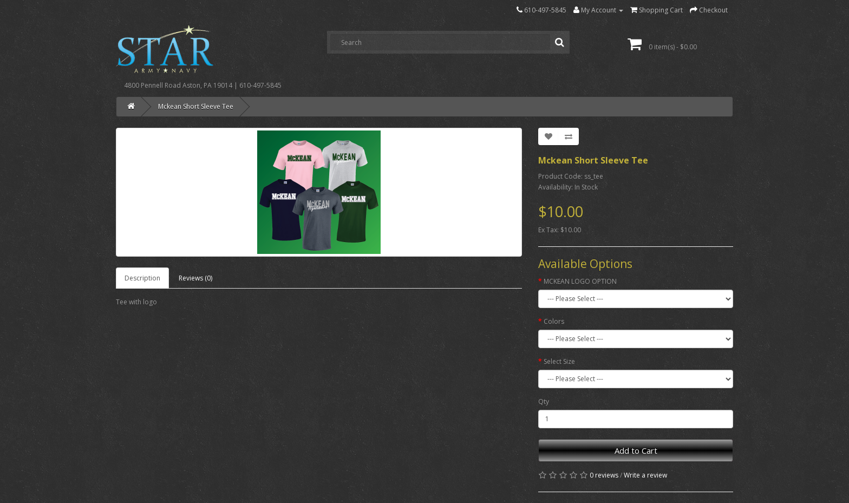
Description (142, 278)
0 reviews (604, 475)
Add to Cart (636, 450)
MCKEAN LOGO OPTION (580, 281)
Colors (554, 321)
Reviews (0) (195, 278)
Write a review (645, 475)
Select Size (559, 361)
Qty (543, 401)
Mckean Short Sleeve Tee (195, 106)
